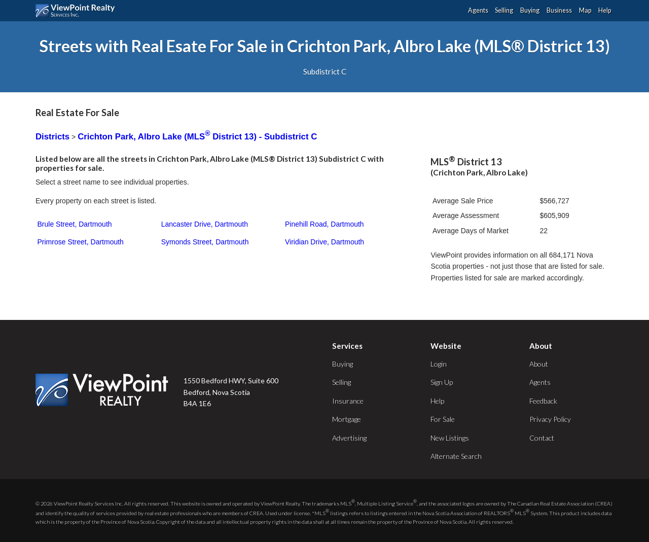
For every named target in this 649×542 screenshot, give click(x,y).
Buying (529, 10)
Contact (541, 437)
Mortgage (346, 419)
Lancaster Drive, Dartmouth (204, 224)
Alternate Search (456, 456)
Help (604, 10)
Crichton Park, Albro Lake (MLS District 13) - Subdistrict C (197, 136)
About (538, 363)
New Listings (449, 437)
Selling (504, 10)
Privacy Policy (550, 419)
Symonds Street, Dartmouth (205, 242)
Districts (52, 136)
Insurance (348, 400)
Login (438, 363)
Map (585, 10)
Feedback (543, 400)
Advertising (349, 437)
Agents (478, 10)
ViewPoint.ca (77, 10)
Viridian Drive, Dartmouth (324, 242)
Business (559, 10)
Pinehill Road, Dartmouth (324, 224)
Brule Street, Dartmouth (75, 224)
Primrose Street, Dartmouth (81, 242)
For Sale (442, 419)
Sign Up (441, 382)
